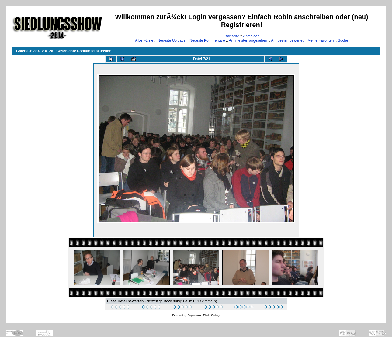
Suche (343, 40)
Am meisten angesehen (248, 40)
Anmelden (251, 36)
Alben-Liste (144, 40)
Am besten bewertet (287, 40)
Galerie (22, 51)
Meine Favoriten (320, 40)
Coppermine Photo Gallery (203, 315)
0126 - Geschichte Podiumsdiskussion (78, 51)
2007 (37, 51)
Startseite (231, 36)
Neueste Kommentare (207, 40)
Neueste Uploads (172, 40)
